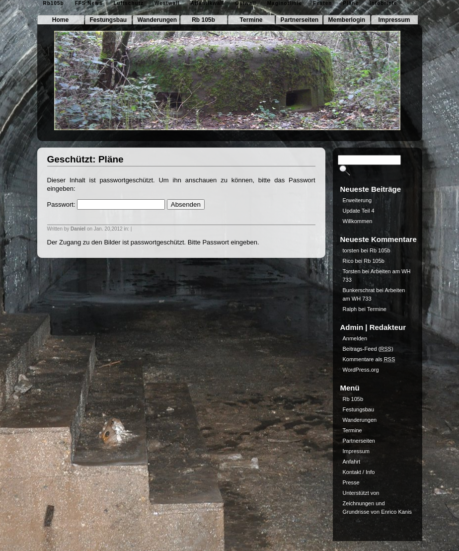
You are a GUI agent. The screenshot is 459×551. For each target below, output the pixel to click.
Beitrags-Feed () (368, 349)
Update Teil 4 (359, 211)
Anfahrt (351, 462)
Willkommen (358, 221)
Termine (251, 19)
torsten (351, 250)
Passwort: (106, 204)
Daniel (78, 229)
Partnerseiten (300, 19)
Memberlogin (347, 19)
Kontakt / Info (359, 472)
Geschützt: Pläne (85, 159)
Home (60, 19)
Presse (351, 482)
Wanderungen (157, 19)
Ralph (350, 309)
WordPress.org (361, 370)
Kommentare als (369, 359)
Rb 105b (203, 19)
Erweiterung (357, 200)
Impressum (394, 19)
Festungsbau (108, 19)
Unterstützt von (361, 493)
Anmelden (355, 338)
